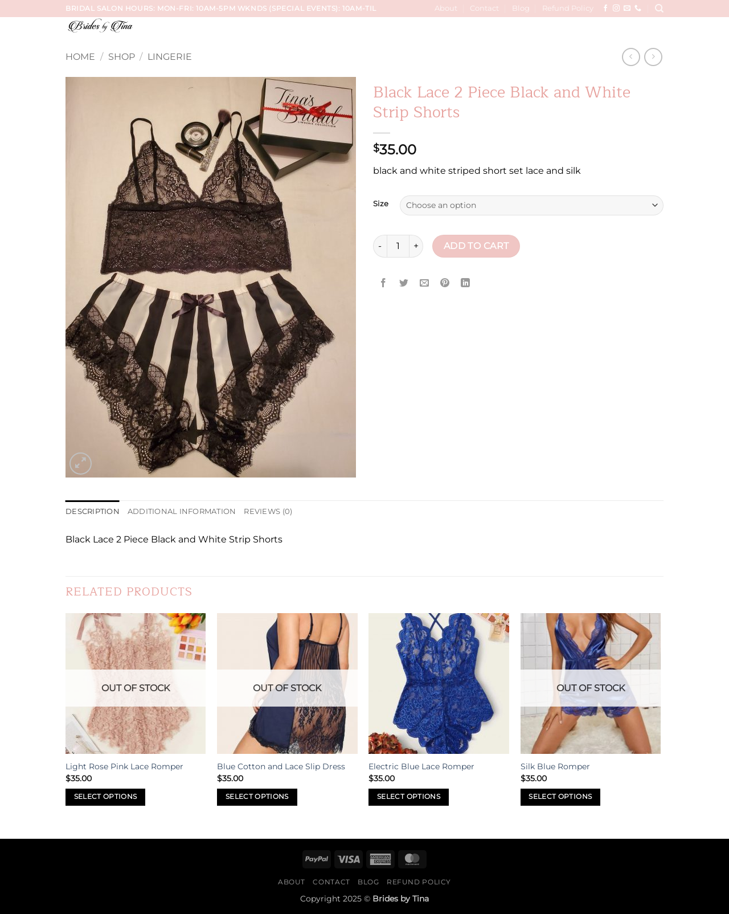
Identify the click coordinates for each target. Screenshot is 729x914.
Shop (121, 56)
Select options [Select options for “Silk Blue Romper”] (560, 797)
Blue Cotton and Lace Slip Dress (281, 766)
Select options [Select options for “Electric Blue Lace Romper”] (408, 797)
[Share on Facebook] (383, 283)
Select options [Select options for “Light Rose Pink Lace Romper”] (105, 797)
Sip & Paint (617, 32)
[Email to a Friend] (424, 283)
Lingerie (170, 56)
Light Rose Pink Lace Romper (124, 766)
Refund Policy (567, 8)
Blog (521, 8)
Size (380, 204)
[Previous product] (653, 57)
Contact (484, 8)
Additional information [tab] (182, 511)
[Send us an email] (627, 9)
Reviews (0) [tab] (268, 511)
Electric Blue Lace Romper (421, 766)
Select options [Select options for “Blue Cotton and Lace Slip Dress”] (257, 797)
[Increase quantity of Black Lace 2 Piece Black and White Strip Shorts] (416, 246)
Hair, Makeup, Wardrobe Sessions (512, 32)
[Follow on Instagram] (616, 9)
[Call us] (637, 9)
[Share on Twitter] (404, 283)
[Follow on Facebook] (605, 9)
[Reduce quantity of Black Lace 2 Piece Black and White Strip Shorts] (380, 246)
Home (80, 56)
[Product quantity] (398, 246)
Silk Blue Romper (555, 766)
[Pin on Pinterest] (445, 283)
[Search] (659, 9)
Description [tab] (92, 511)
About (446, 8)
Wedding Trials (394, 32)
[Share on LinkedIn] (465, 283)
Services (333, 32)
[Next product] (631, 57)
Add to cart (476, 245)
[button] (656, 33)
